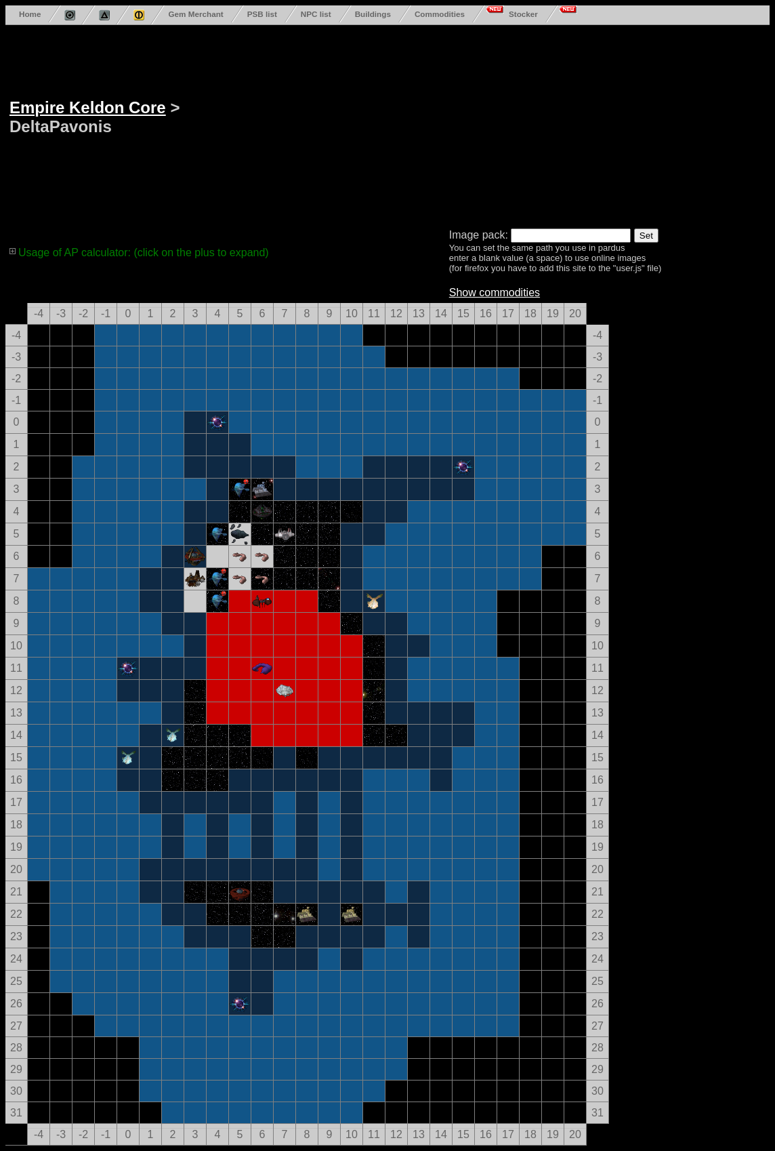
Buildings (373, 13)
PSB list (262, 13)
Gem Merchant (195, 13)
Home (30, 13)
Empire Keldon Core (87, 107)
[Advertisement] (449, 124)
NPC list (316, 13)
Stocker (523, 13)
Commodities (440, 13)
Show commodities (494, 292)
